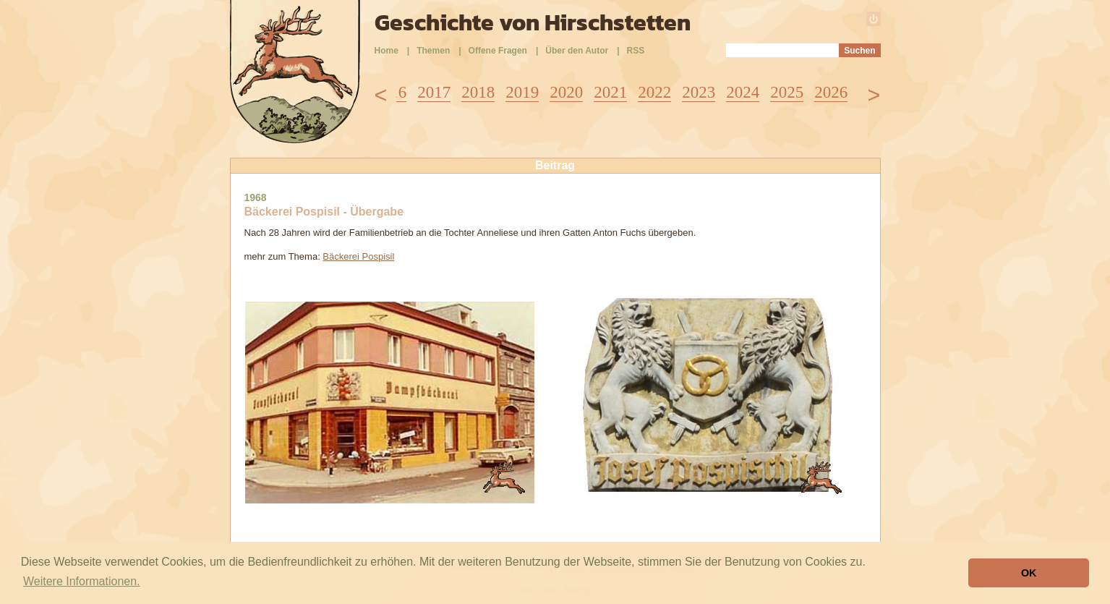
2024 (742, 92)
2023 (698, 92)
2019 (522, 92)
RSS (636, 51)
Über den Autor (576, 51)
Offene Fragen (498, 51)
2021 (610, 92)
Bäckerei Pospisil (358, 256)
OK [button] (1029, 573)
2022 (654, 92)
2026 (831, 92)
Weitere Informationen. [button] (81, 581)
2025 (786, 92)
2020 (566, 92)
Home (386, 51)
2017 (434, 92)
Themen (433, 51)
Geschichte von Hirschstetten (533, 22)
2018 (478, 92)
